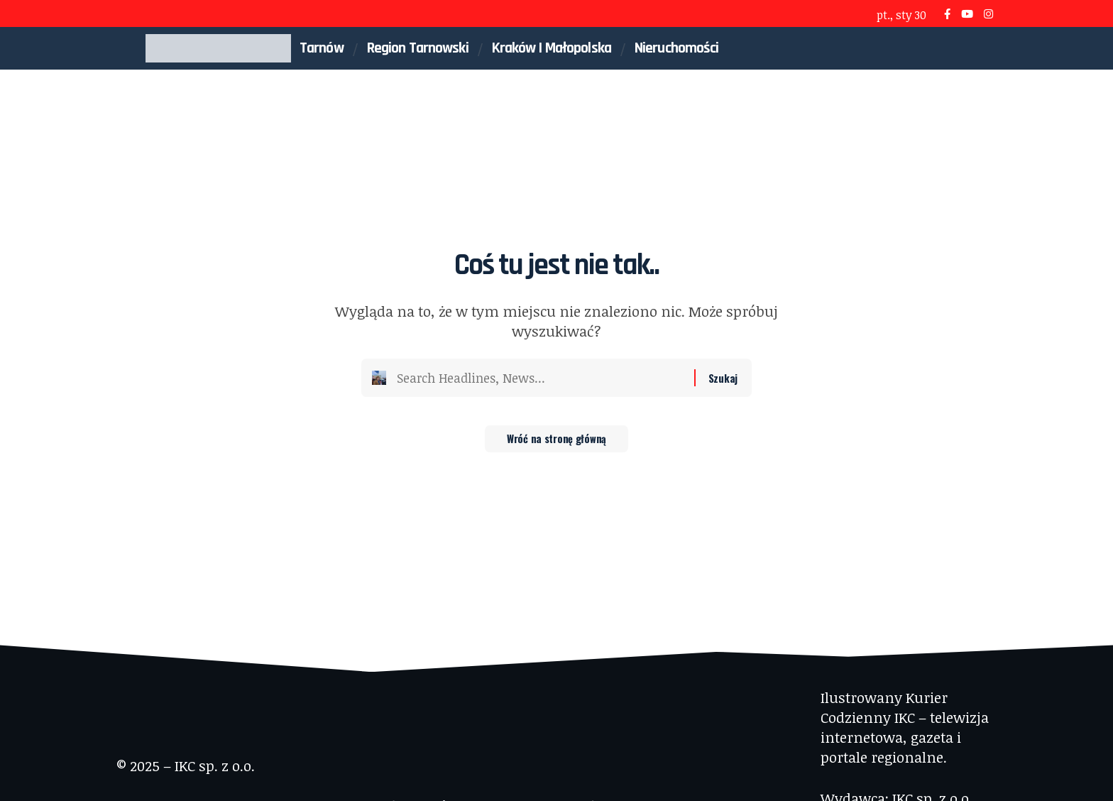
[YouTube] (967, 13)
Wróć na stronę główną (557, 444)
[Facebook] (947, 13)
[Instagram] (988, 13)
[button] (959, 48)
